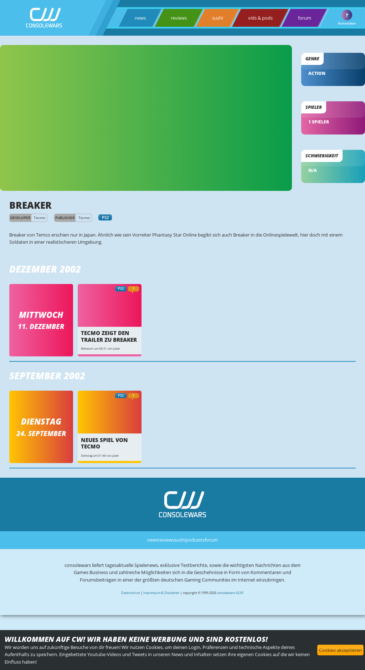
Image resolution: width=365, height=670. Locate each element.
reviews (179, 18)
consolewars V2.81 (230, 592)
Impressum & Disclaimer (161, 592)
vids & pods (260, 18)
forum (304, 18)
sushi (217, 18)
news (140, 18)
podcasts (195, 540)
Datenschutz (130, 592)
